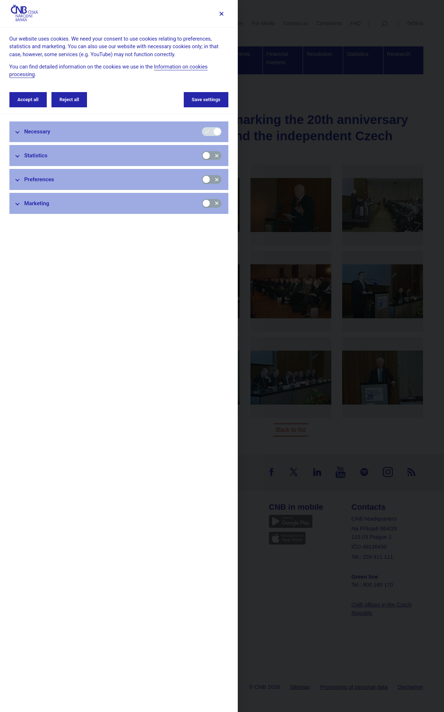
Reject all (69, 99)
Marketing (36, 203)
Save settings (206, 99)
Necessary (37, 131)
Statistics (35, 155)
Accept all (27, 99)
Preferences (39, 179)
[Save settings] (221, 14)
